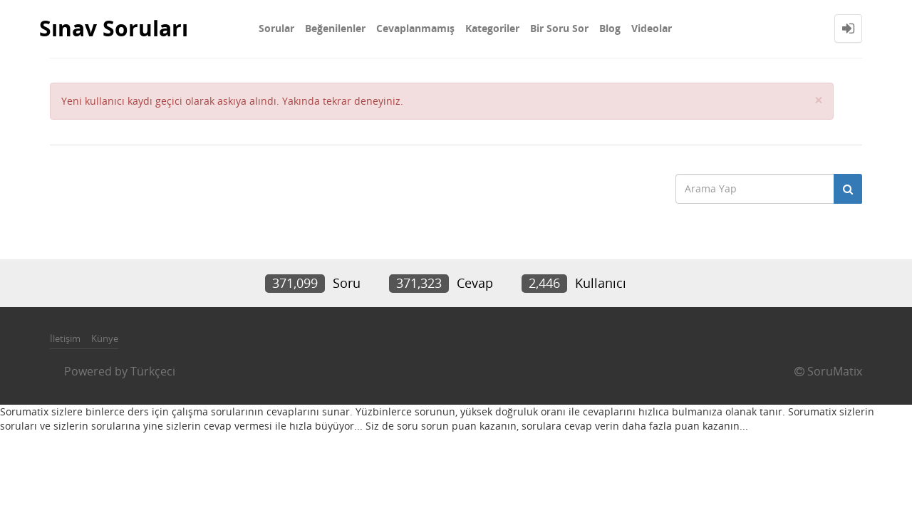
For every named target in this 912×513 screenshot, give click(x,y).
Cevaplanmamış (415, 28)
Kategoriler (492, 28)
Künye (104, 338)
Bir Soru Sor (559, 28)
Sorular (276, 28)
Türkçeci (152, 371)
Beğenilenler (335, 28)
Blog (610, 28)
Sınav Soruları (113, 28)
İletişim (65, 338)
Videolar (651, 28)
